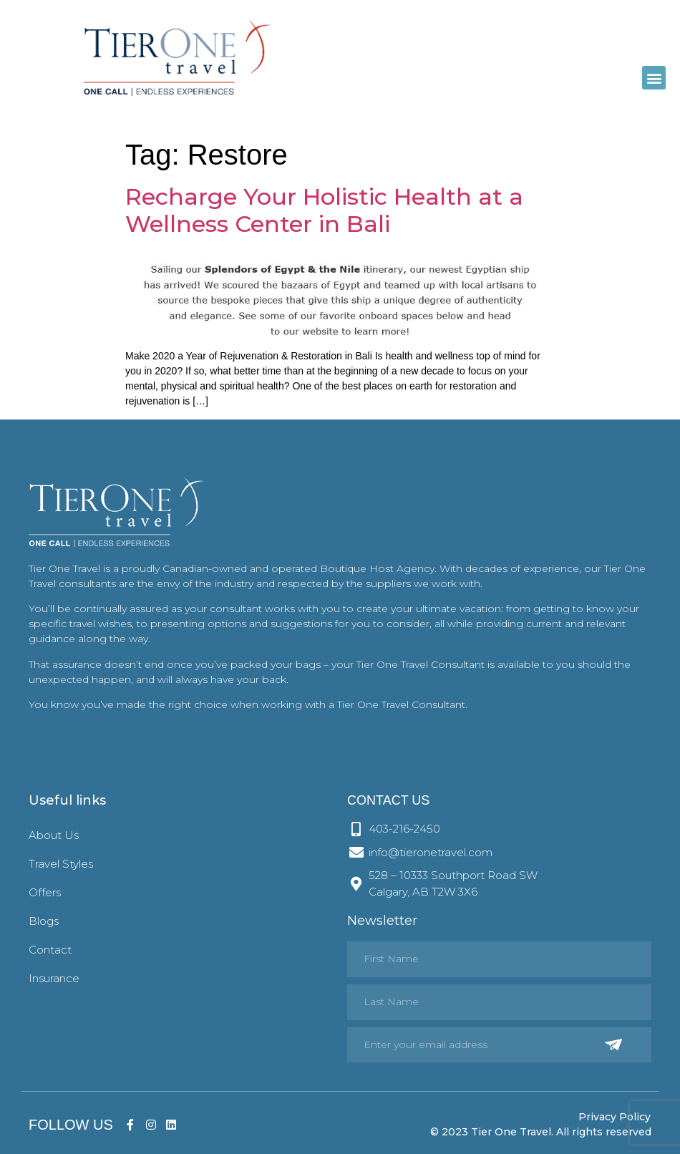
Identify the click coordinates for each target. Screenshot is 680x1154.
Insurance (54, 978)
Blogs (44, 921)
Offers (45, 892)
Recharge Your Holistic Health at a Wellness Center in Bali (324, 210)
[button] (654, 77)
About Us (54, 835)
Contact (50, 949)
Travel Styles (61, 864)
